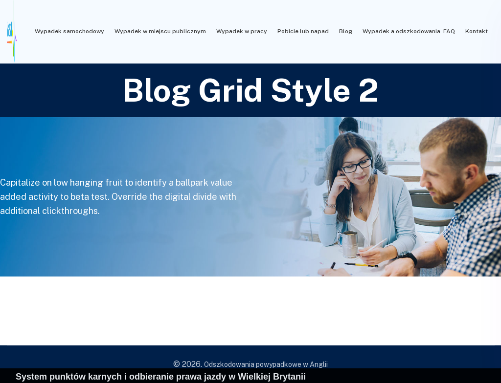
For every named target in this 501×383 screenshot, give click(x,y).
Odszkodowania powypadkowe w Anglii (266, 364)
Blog (345, 31)
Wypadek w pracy (241, 31)
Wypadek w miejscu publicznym (160, 31)
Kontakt (476, 31)
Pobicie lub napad (303, 31)
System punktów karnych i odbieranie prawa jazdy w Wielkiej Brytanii (161, 377)
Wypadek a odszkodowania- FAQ (409, 31)
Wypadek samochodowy (69, 31)
